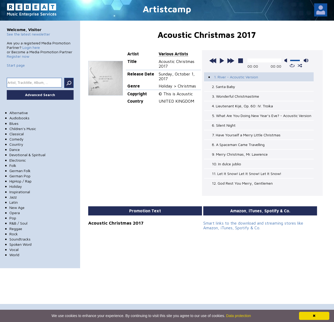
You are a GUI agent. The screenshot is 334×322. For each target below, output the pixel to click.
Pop (12, 218)
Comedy (16, 139)
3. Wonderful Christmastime (235, 96)
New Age (17, 207)
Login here (31, 47)
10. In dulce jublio (226, 164)
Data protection (238, 316)
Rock (13, 234)
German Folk (20, 170)
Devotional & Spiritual (27, 155)
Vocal (14, 249)
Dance (14, 149)
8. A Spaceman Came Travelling (238, 144)
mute (286, 60)
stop (240, 60)
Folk (12, 165)
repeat (292, 65)
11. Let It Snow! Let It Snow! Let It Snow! (246, 173)
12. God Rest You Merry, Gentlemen (242, 183)
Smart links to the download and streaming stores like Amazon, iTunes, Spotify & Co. (253, 225)
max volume (306, 60)
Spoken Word (20, 244)
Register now (18, 56)
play (222, 60)
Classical (16, 134)
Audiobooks (19, 118)
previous (213, 60)
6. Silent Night (224, 125)
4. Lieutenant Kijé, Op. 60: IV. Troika (242, 106)
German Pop (20, 176)
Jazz (13, 197)
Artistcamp (167, 8)
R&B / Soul (18, 223)
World (14, 255)
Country (16, 144)
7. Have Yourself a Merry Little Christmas (246, 135)
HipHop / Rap (20, 181)
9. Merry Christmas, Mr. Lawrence (240, 154)
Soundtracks (20, 239)
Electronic (17, 160)
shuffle (300, 65)
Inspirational (19, 192)
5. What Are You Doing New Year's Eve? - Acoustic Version (261, 115)
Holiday (15, 186)
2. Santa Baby (223, 86)
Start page (16, 65)
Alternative (18, 112)
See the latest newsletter (28, 34)
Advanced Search (40, 95)
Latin (13, 202)
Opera (14, 212)
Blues (14, 123)
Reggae (15, 228)
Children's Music (22, 128)
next (230, 60)
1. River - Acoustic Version (236, 77)
